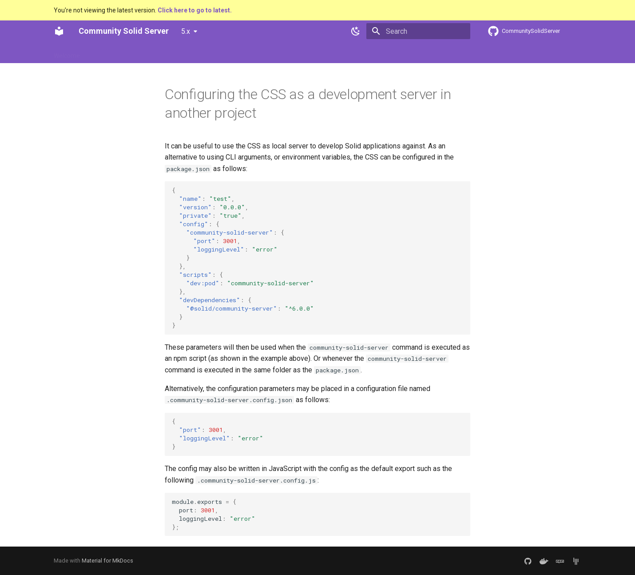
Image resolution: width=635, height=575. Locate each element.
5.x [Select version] (185, 31)
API (218, 52)
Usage (100, 52)
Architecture (138, 52)
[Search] (418, 31)
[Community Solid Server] (59, 31)
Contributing (184, 52)
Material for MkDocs (107, 560)
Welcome (67, 52)
